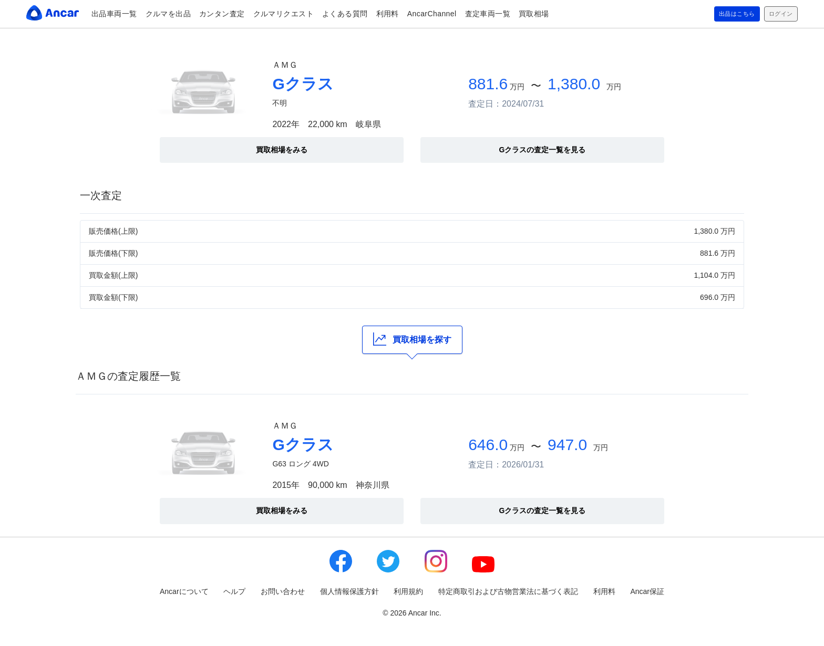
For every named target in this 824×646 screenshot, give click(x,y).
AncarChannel (432, 13)
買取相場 (534, 13)
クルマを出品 (168, 13)
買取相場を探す (412, 339)
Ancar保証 (647, 591)
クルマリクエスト (283, 13)
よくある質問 (345, 13)
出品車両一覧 (114, 13)
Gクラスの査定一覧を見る (542, 149)
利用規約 (408, 591)
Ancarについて (184, 591)
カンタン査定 (222, 13)
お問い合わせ (283, 591)
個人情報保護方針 (349, 591)
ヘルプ (234, 591)
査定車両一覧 (488, 13)
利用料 (387, 13)
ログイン (777, 14)
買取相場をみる (281, 149)
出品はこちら (725, 14)
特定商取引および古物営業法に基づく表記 (508, 591)
